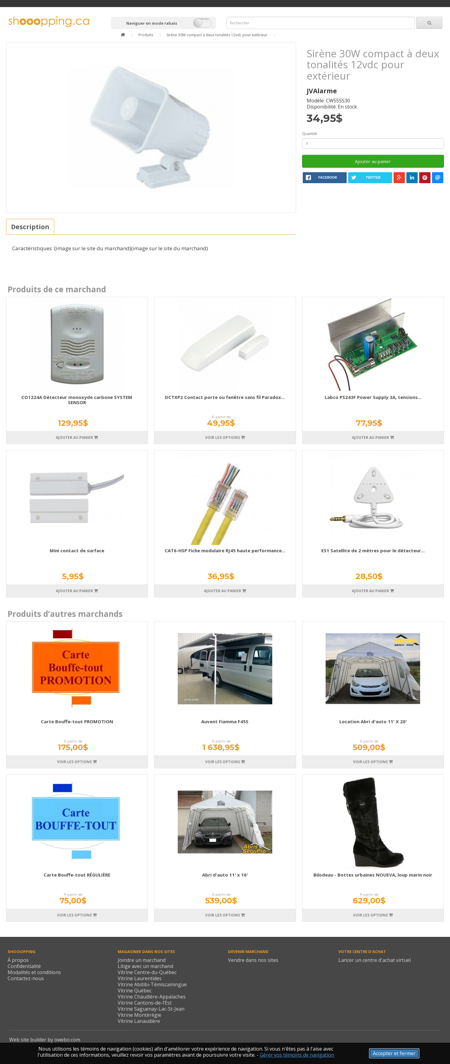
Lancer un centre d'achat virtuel (374, 960)
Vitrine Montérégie (139, 1015)
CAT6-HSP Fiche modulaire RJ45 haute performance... (225, 550)
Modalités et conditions (34, 972)
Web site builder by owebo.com (44, 1039)
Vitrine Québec (135, 990)
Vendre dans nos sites (253, 960)
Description (30, 226)
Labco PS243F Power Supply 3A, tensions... (373, 397)
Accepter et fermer (394, 1053)
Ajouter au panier (373, 161)
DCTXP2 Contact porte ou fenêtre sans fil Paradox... (225, 397)
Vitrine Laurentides (140, 978)
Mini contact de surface (77, 550)
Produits (145, 34)
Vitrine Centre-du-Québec (147, 972)
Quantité (309, 133)
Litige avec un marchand (145, 966)
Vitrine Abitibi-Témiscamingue (152, 984)
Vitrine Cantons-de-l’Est (145, 1002)
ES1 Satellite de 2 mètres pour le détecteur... (373, 550)
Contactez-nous (26, 978)
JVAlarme (322, 91)
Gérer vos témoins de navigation (297, 1055)
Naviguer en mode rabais (151, 23)
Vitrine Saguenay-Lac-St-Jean (151, 1008)
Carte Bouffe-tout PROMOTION (77, 721)
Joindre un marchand (142, 960)
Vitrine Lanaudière (139, 1021)
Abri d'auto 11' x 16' (225, 875)
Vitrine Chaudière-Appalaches (152, 996)
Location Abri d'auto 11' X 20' (373, 721)
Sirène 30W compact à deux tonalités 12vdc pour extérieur (216, 34)
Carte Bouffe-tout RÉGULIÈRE (77, 875)
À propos (18, 960)
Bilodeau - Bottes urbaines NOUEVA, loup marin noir (372, 875)
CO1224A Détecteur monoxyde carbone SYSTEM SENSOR (76, 400)
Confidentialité (24, 966)
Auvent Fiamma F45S (224, 721)
